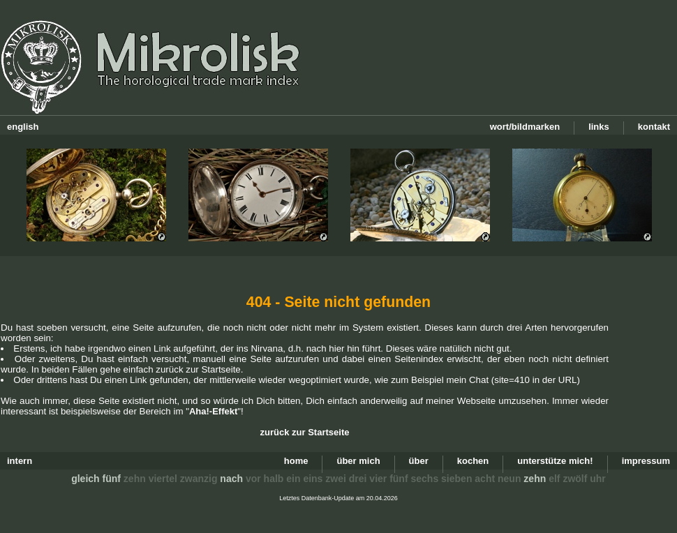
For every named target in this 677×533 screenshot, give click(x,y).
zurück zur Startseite (305, 432)
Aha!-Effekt (213, 411)
